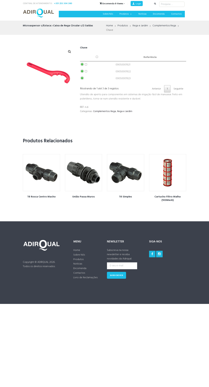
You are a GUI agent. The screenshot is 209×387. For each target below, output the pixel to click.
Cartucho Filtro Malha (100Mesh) (167, 216)
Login (138, 4)
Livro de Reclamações (85, 295)
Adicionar (165, 66)
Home (109, 26)
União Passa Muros (83, 214)
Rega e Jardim (140, 26)
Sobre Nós (108, 14)
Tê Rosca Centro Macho (41, 214)
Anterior (156, 106)
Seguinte (178, 106)
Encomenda (159, 14)
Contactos (176, 14)
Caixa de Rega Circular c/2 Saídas (73, 26)
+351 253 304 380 (63, 3)
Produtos (126, 14)
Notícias (142, 14)
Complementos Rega (164, 26)
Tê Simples (125, 214)
